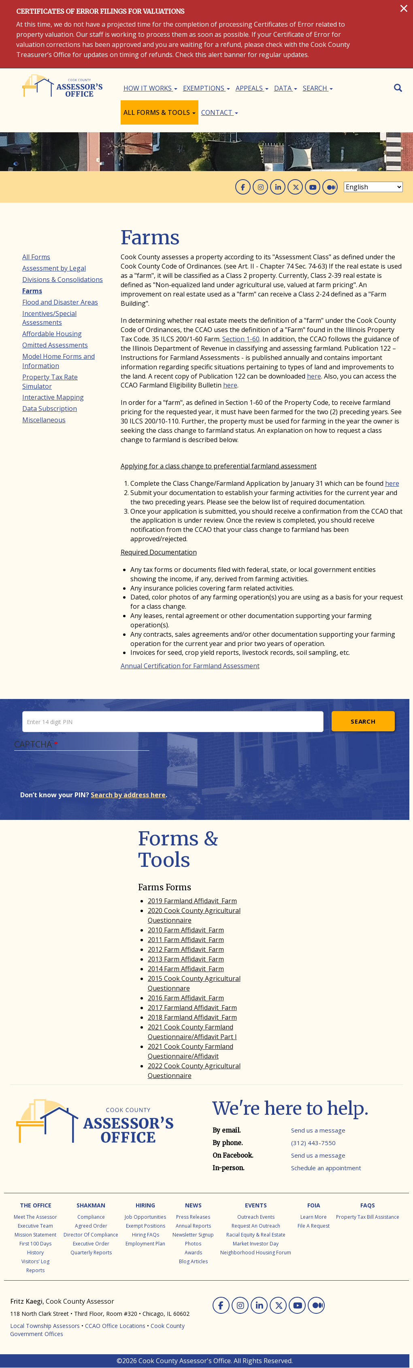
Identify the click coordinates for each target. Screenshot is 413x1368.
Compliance (91, 1216)
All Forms (36, 256)
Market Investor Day (256, 1243)
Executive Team (35, 1225)
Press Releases (193, 1216)
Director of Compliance (91, 1234)
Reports (35, 1270)
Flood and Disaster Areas (60, 302)
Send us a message (318, 1130)
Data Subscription (49, 408)
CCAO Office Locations (115, 1326)
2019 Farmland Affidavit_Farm (192, 900)
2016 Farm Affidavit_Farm (186, 997)
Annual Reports (193, 1225)
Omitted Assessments (55, 345)
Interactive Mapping (53, 397)
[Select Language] (373, 187)
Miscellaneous (44, 419)
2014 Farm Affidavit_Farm (186, 968)
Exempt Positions (145, 1225)
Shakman (91, 1205)
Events (256, 1205)
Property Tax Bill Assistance (367, 1216)
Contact (219, 112)
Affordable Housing (52, 333)
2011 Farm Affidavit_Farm (186, 939)
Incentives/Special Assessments (49, 318)
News (193, 1205)
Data (285, 88)
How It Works (150, 88)
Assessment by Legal (54, 268)
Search (318, 88)
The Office (35, 1205)
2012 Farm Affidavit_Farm (186, 949)
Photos (193, 1243)
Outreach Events (256, 1216)
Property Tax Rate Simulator (50, 382)
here (314, 376)
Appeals (252, 88)
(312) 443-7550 (313, 1143)
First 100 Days (35, 1243)
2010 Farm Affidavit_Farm (186, 929)
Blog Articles (193, 1261)
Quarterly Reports (91, 1252)
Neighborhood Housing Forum (255, 1252)
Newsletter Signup (193, 1234)
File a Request (314, 1225)
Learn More (313, 1216)
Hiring (145, 1205)
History (35, 1252)
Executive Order (91, 1243)
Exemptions (206, 88)
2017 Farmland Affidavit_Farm (192, 1007)
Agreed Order (91, 1225)
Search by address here (128, 794)
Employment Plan (145, 1243)
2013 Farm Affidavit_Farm (186, 959)
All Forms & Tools (159, 112)
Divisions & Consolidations (62, 279)
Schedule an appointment (326, 1168)
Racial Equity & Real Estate (255, 1234)
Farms (32, 290)
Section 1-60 (241, 339)
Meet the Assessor (35, 1216)
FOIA (313, 1205)
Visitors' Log (35, 1261)
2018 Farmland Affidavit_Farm (192, 1017)
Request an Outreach (256, 1225)
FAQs (367, 1205)
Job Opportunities (145, 1216)
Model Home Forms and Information (58, 361)
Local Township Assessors (45, 1326)
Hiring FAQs (145, 1234)
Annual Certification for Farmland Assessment (190, 665)
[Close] (404, 8)
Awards (193, 1252)
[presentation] (81, 774)
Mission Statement (35, 1234)
